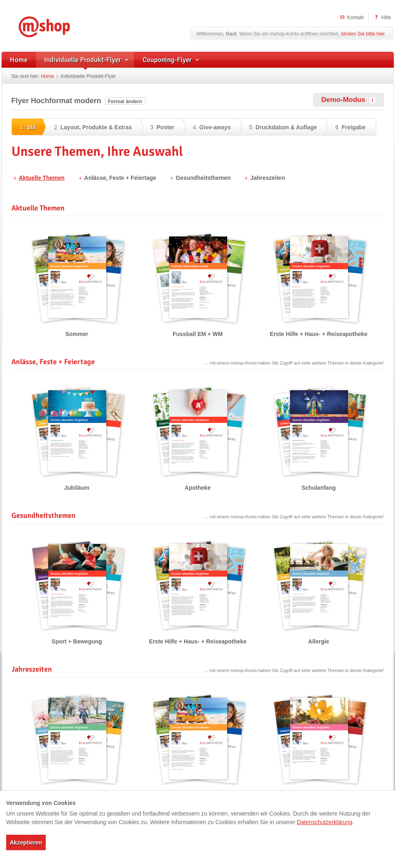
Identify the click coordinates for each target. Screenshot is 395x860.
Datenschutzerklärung (325, 822)
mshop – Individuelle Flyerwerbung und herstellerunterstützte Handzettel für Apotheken (56, 25)
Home (47, 76)
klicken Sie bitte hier (362, 34)
